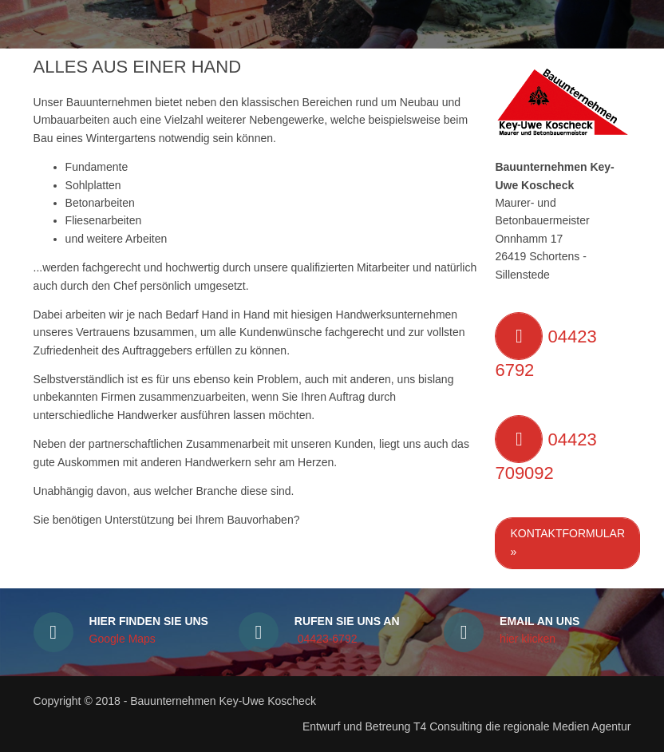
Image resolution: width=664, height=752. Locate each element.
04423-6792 (326, 638)
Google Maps (122, 638)
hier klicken (527, 638)
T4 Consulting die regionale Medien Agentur (520, 726)
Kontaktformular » (567, 542)
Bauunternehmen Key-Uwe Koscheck (223, 701)
